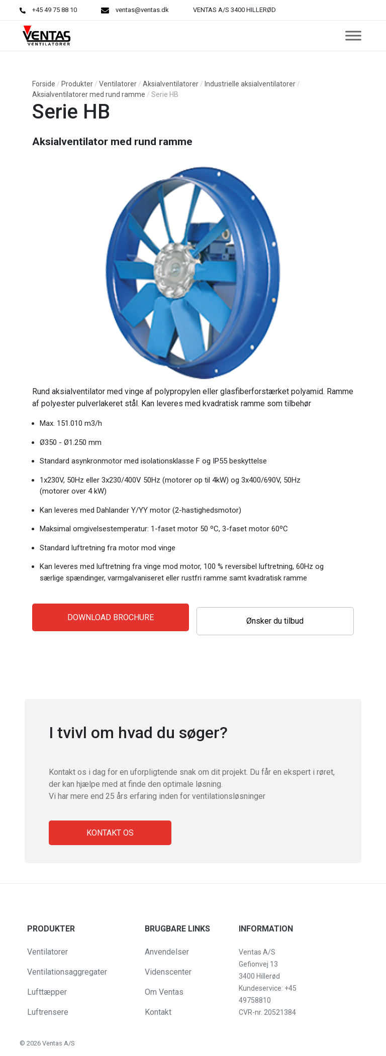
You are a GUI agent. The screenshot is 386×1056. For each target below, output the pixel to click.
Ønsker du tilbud (275, 621)
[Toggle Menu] (353, 35)
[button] (16, 1042)
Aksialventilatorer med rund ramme (88, 94)
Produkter (77, 84)
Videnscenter (168, 972)
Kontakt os (110, 833)
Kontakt (158, 1012)
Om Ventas (164, 992)
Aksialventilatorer (171, 84)
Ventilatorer (118, 84)
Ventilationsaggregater (67, 972)
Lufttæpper (47, 992)
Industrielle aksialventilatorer (250, 84)
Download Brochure (110, 617)
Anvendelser (167, 952)
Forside (43, 84)
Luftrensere (47, 1012)
